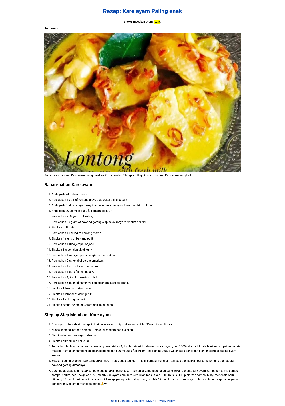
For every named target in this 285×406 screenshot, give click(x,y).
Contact (124, 401)
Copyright (138, 401)
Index (113, 401)
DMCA (150, 401)
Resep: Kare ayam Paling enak (142, 11)
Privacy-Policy (166, 401)
